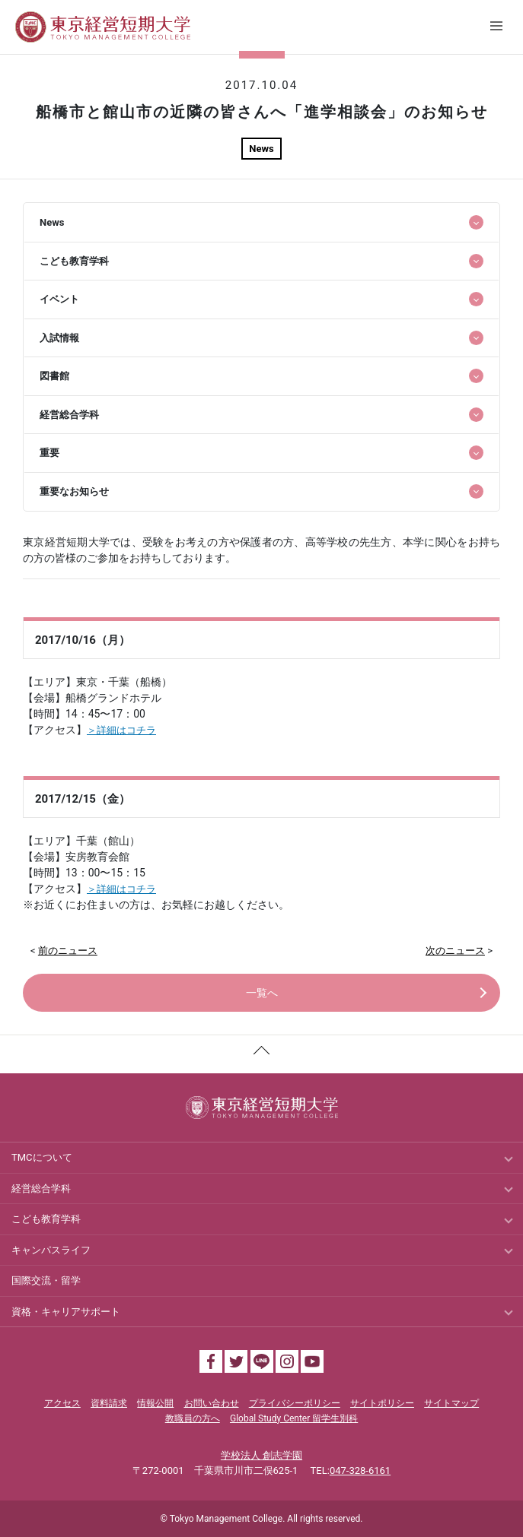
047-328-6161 (360, 1470)
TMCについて (41, 1157)
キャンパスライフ (51, 1250)
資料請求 (109, 1403)
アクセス (62, 1403)
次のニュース (455, 950)
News (261, 148)
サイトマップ (451, 1403)
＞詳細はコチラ (121, 730)
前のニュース (67, 950)
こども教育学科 (46, 1219)
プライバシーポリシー (294, 1403)
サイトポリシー (382, 1403)
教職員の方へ (192, 1418)
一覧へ (262, 993)
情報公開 (155, 1403)
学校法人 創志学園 (261, 1455)
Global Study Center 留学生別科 (294, 1418)
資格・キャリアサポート (65, 1311)
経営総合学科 (41, 1188)
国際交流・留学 (46, 1280)
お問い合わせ (211, 1403)
